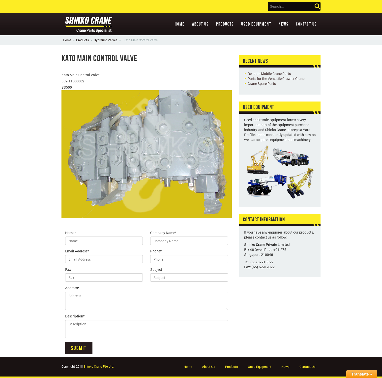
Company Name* (163, 232)
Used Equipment (256, 24)
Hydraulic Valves (106, 40)
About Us (200, 24)
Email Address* (77, 251)
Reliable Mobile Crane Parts (269, 73)
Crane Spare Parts (262, 83)
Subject (156, 269)
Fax (68, 269)
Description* (75, 316)
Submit (79, 348)
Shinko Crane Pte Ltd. (99, 366)
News (284, 24)
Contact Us (306, 24)
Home (180, 24)
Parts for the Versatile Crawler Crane (276, 78)
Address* (72, 287)
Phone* (156, 251)
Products (225, 24)
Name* (70, 232)
